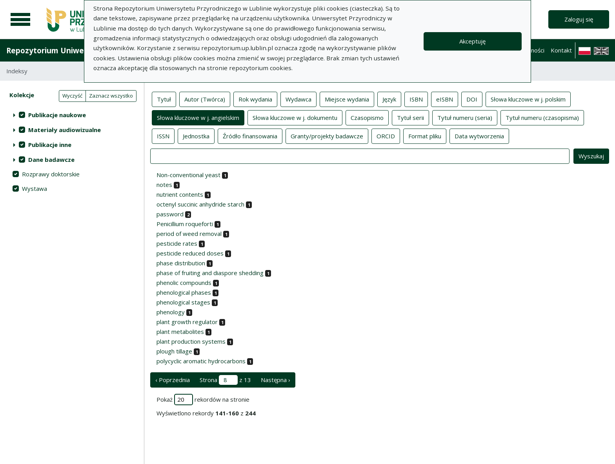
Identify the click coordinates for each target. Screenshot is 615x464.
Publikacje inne (49, 145)
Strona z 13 (225, 380)
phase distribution (180, 263)
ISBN (416, 98)
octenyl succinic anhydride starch (200, 204)
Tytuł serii (410, 117)
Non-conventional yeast (188, 175)
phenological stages (183, 302)
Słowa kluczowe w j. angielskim (198, 117)
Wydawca (298, 98)
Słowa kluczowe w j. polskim (528, 98)
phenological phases (183, 292)
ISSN (163, 135)
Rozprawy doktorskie (51, 174)
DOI (471, 98)
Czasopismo (367, 117)
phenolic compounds (183, 282)
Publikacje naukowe (57, 115)
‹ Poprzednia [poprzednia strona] (172, 380)
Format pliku (424, 135)
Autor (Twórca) (204, 98)
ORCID (386, 135)
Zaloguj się (578, 19)
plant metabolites (180, 331)
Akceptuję (472, 41)
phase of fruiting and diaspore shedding (210, 273)
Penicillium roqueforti (184, 224)
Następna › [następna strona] (275, 380)
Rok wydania (255, 98)
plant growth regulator (187, 322)
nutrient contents (179, 194)
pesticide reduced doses (190, 253)
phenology (170, 312)
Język (389, 98)
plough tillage (174, 351)
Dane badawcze (51, 159)
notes (164, 184)
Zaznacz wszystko (111, 95)
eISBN (444, 98)
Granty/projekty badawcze (327, 135)
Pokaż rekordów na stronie (202, 399)
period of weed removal (189, 233)
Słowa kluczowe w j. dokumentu (295, 117)
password (170, 214)
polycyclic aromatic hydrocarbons (201, 361)
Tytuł (164, 98)
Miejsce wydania (347, 98)
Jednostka (196, 135)
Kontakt (561, 50)
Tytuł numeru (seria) (464, 117)
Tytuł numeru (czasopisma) (542, 117)
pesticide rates (176, 243)
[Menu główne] (20, 19)
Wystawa (34, 188)
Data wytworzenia (479, 135)
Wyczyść (72, 95)
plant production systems (191, 341)
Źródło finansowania (250, 135)
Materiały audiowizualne (64, 130)
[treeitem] (72, 115)
